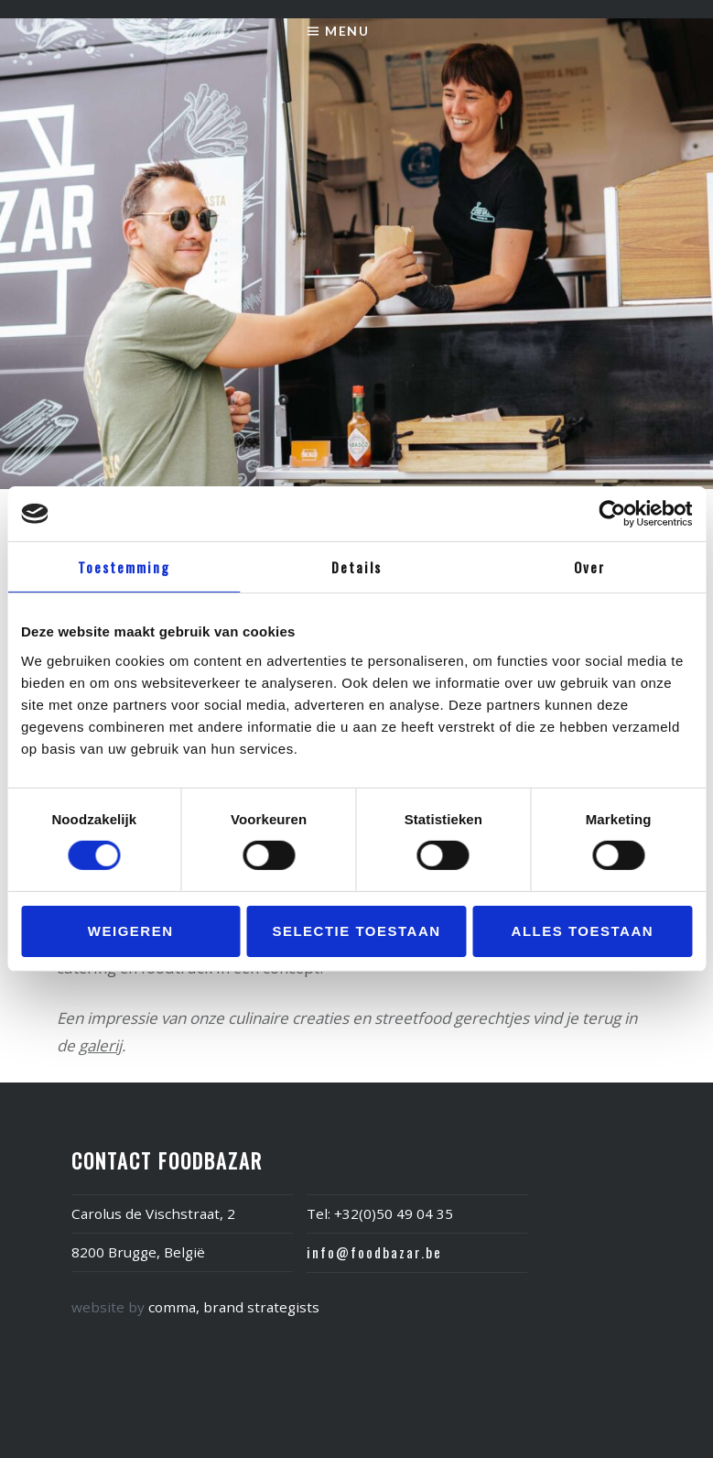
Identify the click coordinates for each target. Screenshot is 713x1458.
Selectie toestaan (356, 931)
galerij (100, 1045)
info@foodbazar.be (374, 1252)
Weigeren (131, 931)
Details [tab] (356, 567)
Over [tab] (589, 567)
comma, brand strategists (233, 1307)
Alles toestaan (583, 931)
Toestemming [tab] (124, 567)
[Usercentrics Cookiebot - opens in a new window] (612, 514)
